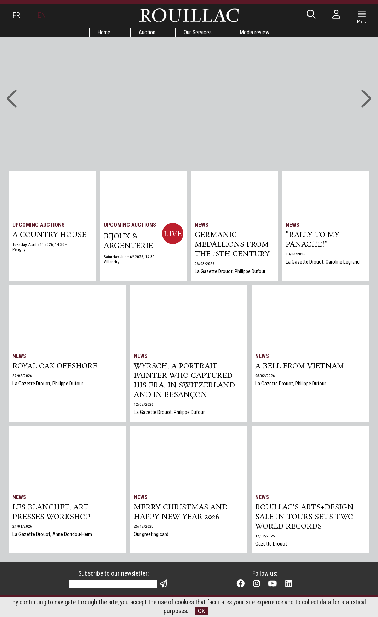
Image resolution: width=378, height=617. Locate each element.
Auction (147, 32)
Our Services (198, 32)
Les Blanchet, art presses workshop (52, 513)
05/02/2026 (265, 376)
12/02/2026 (144, 406)
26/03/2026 (204, 265)
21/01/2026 (23, 527)
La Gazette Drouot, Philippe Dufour (230, 273)
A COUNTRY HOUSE (50, 236)
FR (16, 15)
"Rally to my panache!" (313, 240)
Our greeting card (151, 535)
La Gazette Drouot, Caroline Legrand (323, 263)
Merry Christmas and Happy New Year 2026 (181, 513)
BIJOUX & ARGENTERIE (128, 242)
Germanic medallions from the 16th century (232, 245)
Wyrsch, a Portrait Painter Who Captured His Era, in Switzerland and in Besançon (185, 382)
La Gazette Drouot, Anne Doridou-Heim (53, 535)
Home (103, 32)
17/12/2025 (265, 537)
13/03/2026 (295, 255)
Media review (256, 32)
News (201, 224)
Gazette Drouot (271, 545)
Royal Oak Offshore (55, 367)
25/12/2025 (144, 527)
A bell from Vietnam (300, 367)
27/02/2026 (23, 376)
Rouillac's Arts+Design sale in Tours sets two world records (304, 518)
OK (202, 611)
